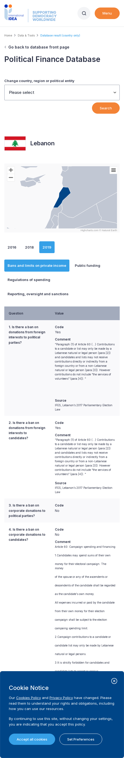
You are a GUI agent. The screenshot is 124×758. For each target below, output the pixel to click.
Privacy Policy (61, 698)
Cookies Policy (28, 698)
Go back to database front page (38, 47)
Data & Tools (26, 35)
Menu (107, 13)
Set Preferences (80, 739)
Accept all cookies (32, 739)
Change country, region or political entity (39, 81)
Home (8, 35)
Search (106, 108)
